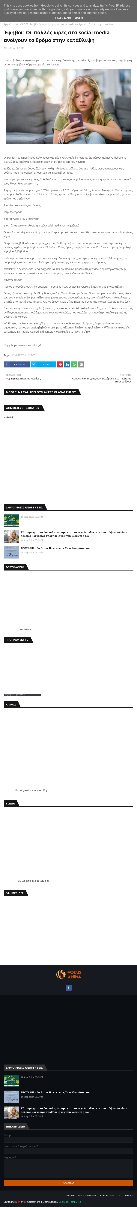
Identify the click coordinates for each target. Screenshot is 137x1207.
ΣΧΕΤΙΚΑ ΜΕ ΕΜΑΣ (87, 1195)
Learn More (63, 18)
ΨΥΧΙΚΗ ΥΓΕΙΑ (19, 355)
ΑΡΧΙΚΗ (70, 1195)
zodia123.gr (42, 880)
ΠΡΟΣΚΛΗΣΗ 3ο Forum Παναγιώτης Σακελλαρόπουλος (55, 548)
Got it (79, 18)
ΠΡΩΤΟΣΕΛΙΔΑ (125, 1195)
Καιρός (19, 790)
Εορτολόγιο (26, 629)
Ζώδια (21, 880)
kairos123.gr (41, 790)
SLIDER (24, 24)
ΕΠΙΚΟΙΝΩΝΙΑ (107, 1195)
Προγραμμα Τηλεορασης (14, 694)
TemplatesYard (32, 1201)
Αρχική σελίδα (11, 24)
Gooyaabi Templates (69, 1201)
